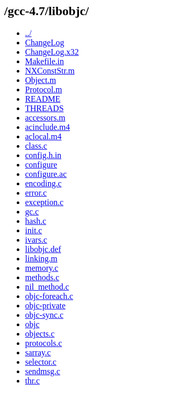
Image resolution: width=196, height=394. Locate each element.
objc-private (45, 305)
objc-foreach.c (49, 296)
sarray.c (38, 352)
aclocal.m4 (43, 136)
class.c (36, 145)
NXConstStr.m (50, 70)
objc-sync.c (44, 315)
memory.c (41, 268)
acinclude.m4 (47, 127)
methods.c (42, 277)
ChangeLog (44, 42)
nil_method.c (47, 286)
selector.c (40, 361)
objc (32, 324)
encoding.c (43, 183)
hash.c (35, 221)
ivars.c (36, 239)
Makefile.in (44, 61)
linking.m (41, 258)
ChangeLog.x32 (52, 51)
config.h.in (43, 155)
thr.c (32, 380)
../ (28, 33)
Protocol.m (43, 89)
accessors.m (45, 117)
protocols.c (43, 343)
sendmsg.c (42, 371)
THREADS (44, 108)
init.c (33, 230)
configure (41, 164)
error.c (36, 192)
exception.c (44, 202)
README (43, 98)
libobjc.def (43, 249)
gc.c (32, 211)
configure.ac (46, 174)
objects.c (39, 333)
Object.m (40, 80)
